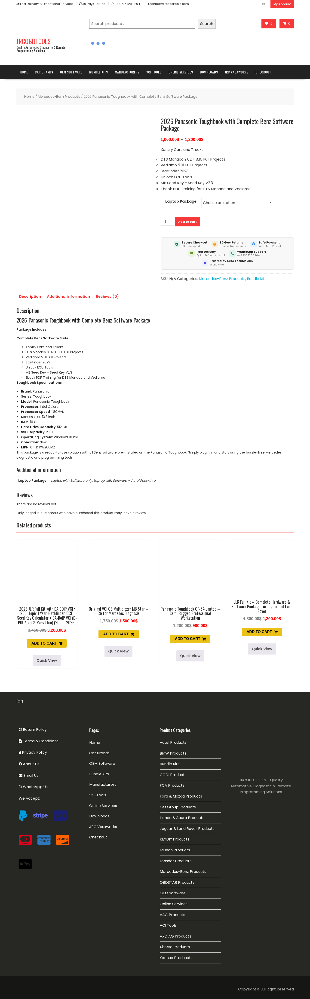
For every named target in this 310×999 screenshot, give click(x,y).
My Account (282, 4)
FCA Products (172, 785)
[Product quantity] (167, 221)
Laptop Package (180, 201)
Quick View (47, 660)
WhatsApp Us (33, 786)
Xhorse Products (175, 947)
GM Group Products (178, 807)
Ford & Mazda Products (181, 796)
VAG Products (172, 914)
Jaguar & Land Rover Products (187, 828)
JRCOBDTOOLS (33, 41)
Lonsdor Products (175, 861)
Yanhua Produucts (176, 957)
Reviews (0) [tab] (107, 296)
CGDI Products (173, 774)
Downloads (209, 72)
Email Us (28, 775)
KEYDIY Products (174, 839)
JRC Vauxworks (237, 72)
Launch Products (175, 850)
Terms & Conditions (38, 741)
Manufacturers (127, 72)
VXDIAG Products (175, 936)
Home (24, 72)
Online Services (181, 72)
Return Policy (33, 729)
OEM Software (71, 72)
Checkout (263, 72)
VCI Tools (154, 72)
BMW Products (173, 753)
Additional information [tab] (68, 296)
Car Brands (44, 72)
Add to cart (187, 221)
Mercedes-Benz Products (59, 96)
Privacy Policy (33, 752)
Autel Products (173, 742)
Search (206, 23)
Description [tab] (30, 296)
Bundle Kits (98, 72)
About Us (29, 764)
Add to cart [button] (44, 643)
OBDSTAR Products (177, 882)
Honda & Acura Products (182, 817)
